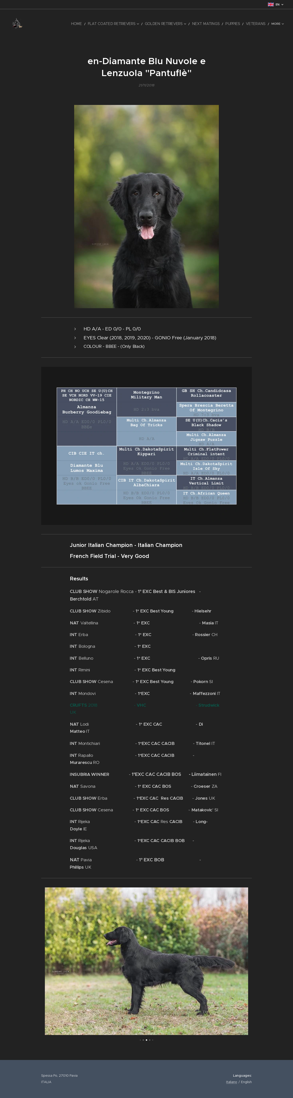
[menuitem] (48, 24)
